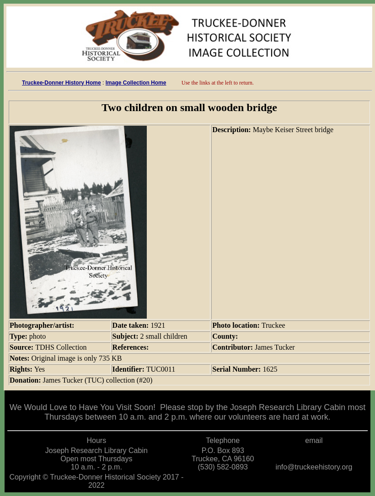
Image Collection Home (136, 83)
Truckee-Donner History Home (61, 83)
